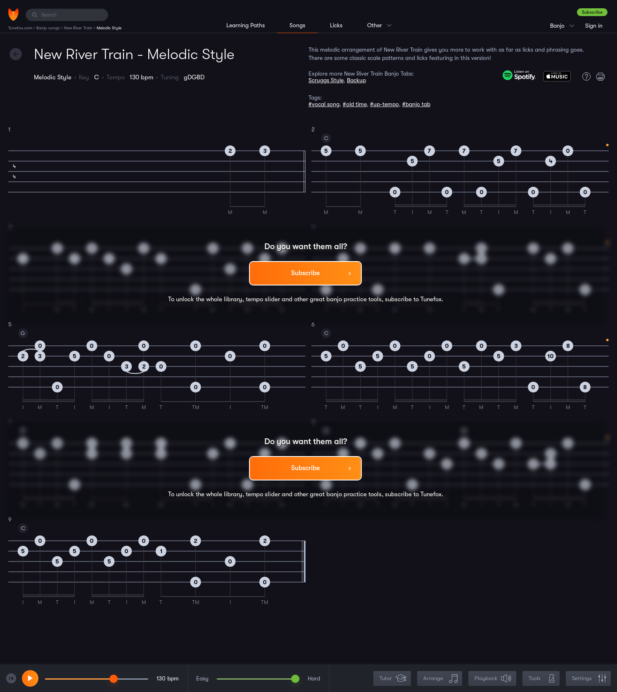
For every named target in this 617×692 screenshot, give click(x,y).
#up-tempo (384, 104)
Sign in (594, 25)
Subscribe (592, 12)
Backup (356, 80)
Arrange (440, 678)
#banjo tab (416, 104)
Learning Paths (245, 25)
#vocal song (323, 104)
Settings (589, 678)
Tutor (393, 678)
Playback (493, 678)
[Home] (13, 14)
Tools (542, 678)
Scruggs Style (326, 80)
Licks (336, 25)
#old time (355, 104)
